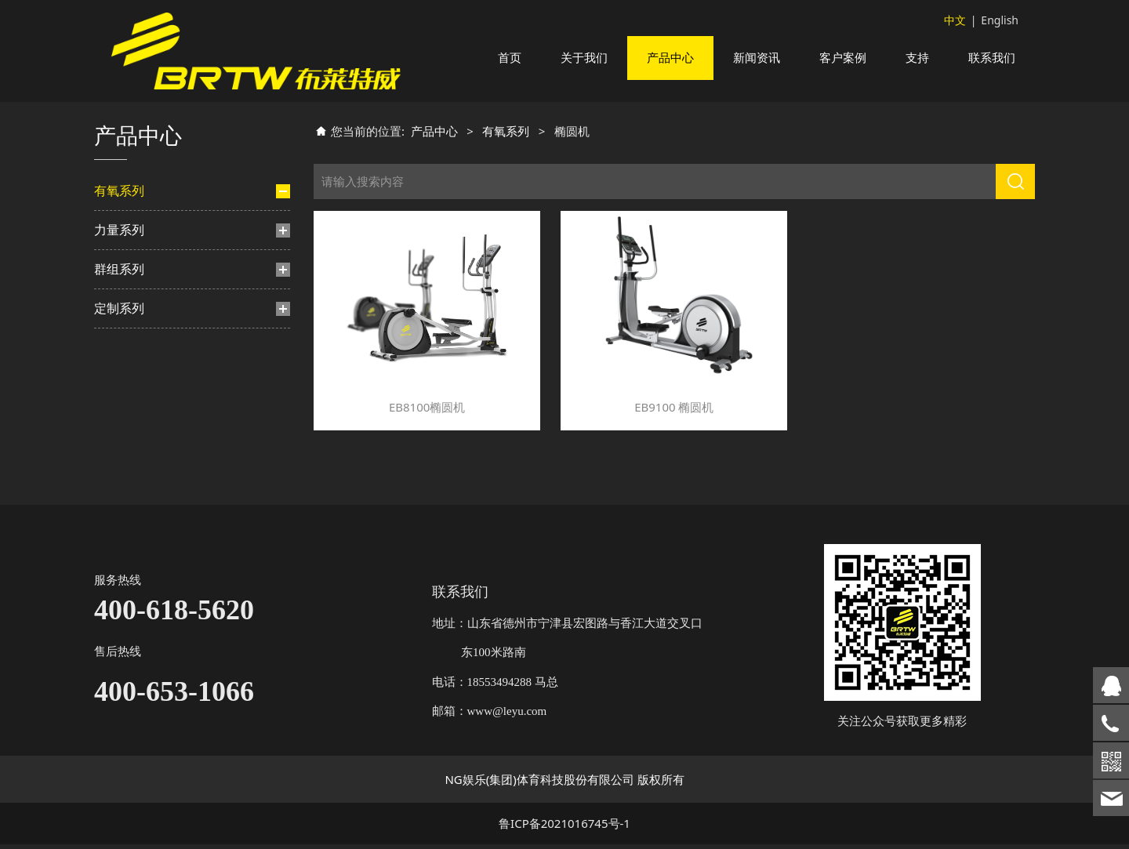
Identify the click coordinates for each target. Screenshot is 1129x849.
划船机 (126, 357)
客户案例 (842, 57)
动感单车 (132, 303)
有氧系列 (119, 209)
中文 (955, 20)
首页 (509, 57)
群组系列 (119, 438)
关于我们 (584, 57)
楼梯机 (126, 331)
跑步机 (126, 250)
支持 (917, 57)
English (999, 20)
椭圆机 (134, 277)
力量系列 (119, 399)
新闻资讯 (756, 57)
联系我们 (991, 57)
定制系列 (119, 477)
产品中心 (670, 57)
